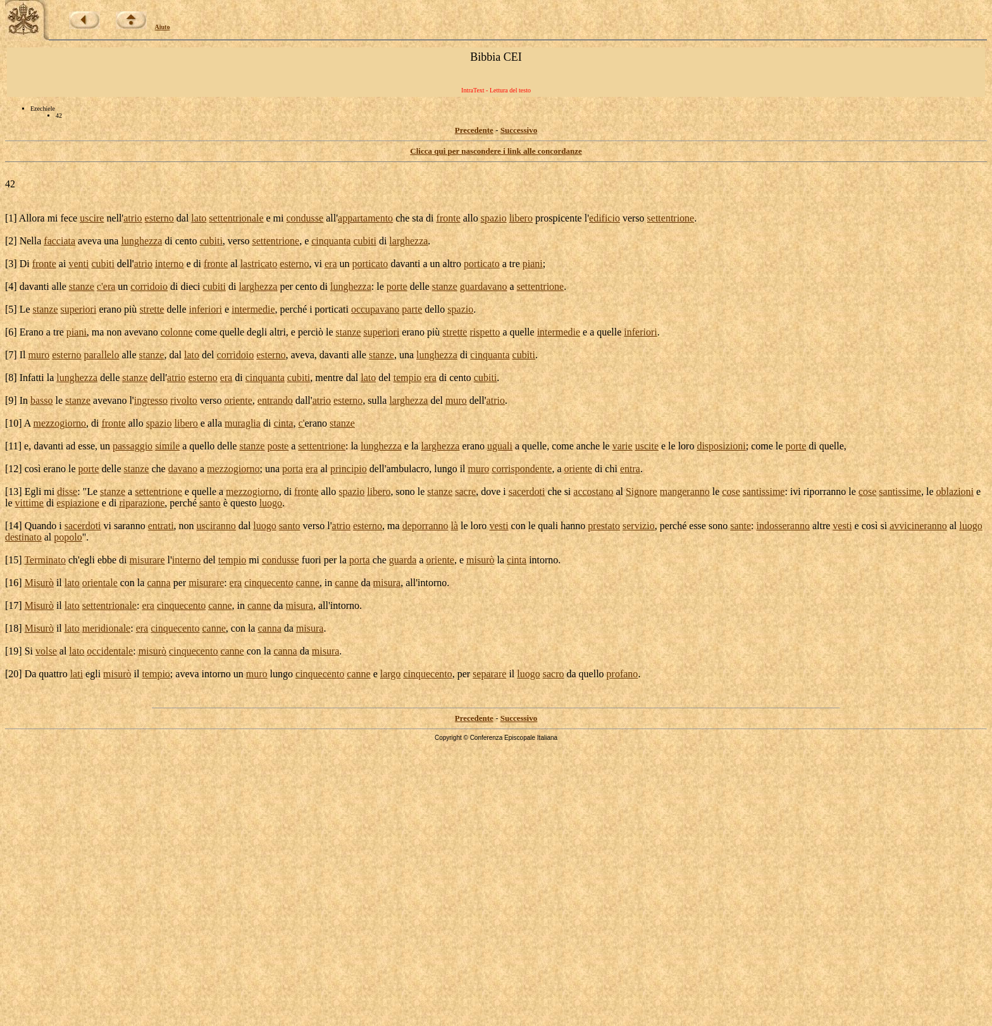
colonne (177, 332)
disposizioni (721, 446)
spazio (494, 218)
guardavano (483, 286)
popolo (68, 537)
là (455, 525)
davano (182, 468)
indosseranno (783, 525)
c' (100, 286)
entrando (275, 400)
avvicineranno (918, 525)
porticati (332, 309)
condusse (305, 218)
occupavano (375, 309)
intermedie (253, 309)
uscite (647, 446)
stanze (81, 286)
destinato (23, 537)
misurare (147, 559)
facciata (59, 240)
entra (630, 468)
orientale (100, 582)
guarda (403, 559)
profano (622, 673)
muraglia (243, 423)
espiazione (77, 502)
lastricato (259, 263)
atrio (132, 218)
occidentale (110, 651)
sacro (553, 673)
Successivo (519, 130)
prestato (604, 525)
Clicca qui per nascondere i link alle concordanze (495, 151)
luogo (270, 502)
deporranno (425, 525)
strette (151, 309)
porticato (370, 263)
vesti (498, 525)
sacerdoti (527, 491)
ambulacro (408, 468)
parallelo (101, 354)
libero (521, 218)
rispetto (484, 332)
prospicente (558, 218)
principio (348, 468)
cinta (283, 423)
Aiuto (162, 26)
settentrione (671, 218)
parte (412, 309)
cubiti (210, 240)
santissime (764, 491)
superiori (79, 309)
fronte (449, 218)
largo (390, 673)
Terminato (45, 559)
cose (731, 491)
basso (41, 400)
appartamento (365, 218)
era (331, 263)
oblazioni (955, 491)
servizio (639, 525)
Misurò (39, 582)
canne (307, 582)
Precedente (474, 130)
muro (38, 354)
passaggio (132, 446)
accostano (593, 491)
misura (387, 582)
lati (76, 673)
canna (158, 582)
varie (622, 446)
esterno (159, 218)
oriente (238, 400)
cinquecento (268, 582)
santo (210, 502)
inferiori (205, 309)
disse (67, 491)
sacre (465, 491)
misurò (480, 559)
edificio (604, 218)
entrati (161, 525)
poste (277, 446)
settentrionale (236, 218)
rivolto (183, 400)
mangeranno (685, 491)
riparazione (141, 502)
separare (489, 673)
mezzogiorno (59, 423)
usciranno (216, 525)
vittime (29, 502)
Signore (641, 491)
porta (292, 468)
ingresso (151, 400)
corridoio (149, 286)
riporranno (824, 491)
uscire (92, 218)
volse (46, 651)
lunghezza (141, 240)
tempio (407, 377)
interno (169, 263)
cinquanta (330, 240)
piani (533, 263)
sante (740, 525)
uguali (499, 446)
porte (397, 286)
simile (167, 446)
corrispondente (522, 468)
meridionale (106, 628)
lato (198, 218)
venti (78, 263)
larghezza (408, 240)
